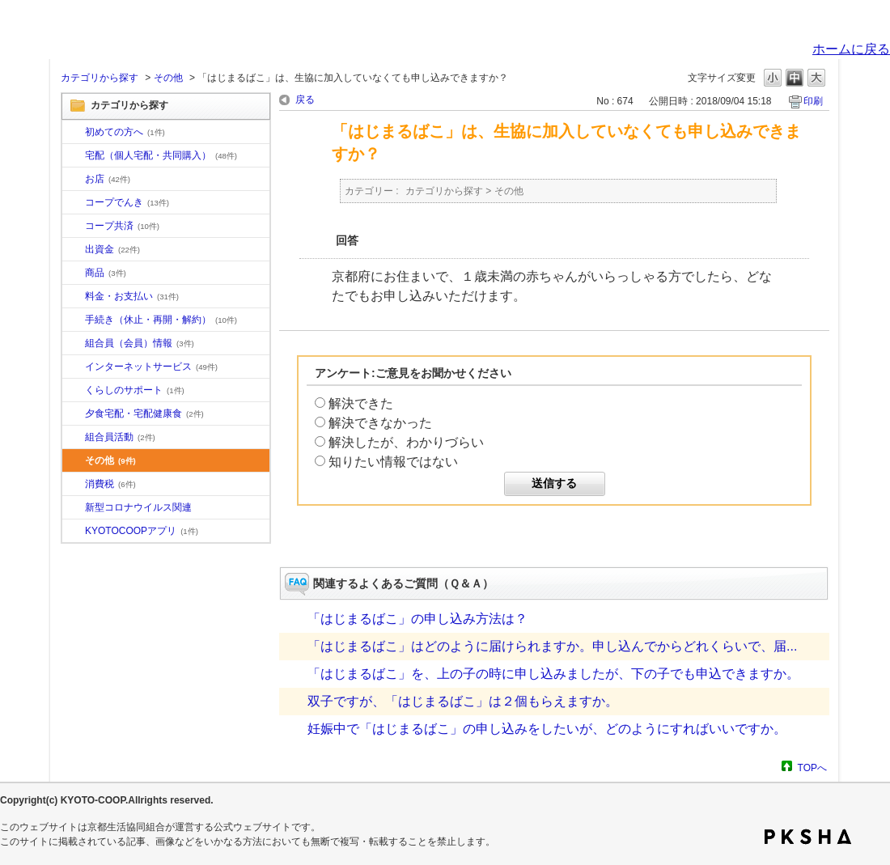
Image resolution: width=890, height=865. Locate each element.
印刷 (813, 101)
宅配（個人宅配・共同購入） (161, 155)
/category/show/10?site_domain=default (73, 132)
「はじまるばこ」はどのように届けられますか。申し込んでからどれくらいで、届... (552, 646)
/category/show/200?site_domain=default (73, 531)
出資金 (112, 249)
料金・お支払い (132, 296)
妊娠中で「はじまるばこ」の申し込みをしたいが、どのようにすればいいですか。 (546, 729)
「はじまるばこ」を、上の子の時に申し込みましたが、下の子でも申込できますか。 (553, 674)
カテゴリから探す (99, 77)
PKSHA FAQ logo (808, 836)
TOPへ (812, 767)
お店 (107, 178)
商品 (105, 272)
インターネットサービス (151, 366)
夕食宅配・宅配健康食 (144, 413)
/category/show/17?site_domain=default (73, 414)
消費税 (110, 484)
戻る (305, 99)
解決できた (360, 403)
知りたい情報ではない (393, 462)
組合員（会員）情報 (139, 343)
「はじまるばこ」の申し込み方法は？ (417, 618)
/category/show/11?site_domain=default (73, 273)
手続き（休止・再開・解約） (161, 319)
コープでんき (127, 202)
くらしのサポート (134, 390)
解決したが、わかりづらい (406, 442)
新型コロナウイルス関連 (138, 507)
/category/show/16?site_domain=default (73, 391)
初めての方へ (125, 132)
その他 (168, 77)
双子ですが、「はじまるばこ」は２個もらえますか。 (462, 701)
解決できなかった (380, 423)
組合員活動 (120, 437)
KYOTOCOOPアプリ (141, 530)
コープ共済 (122, 225)
